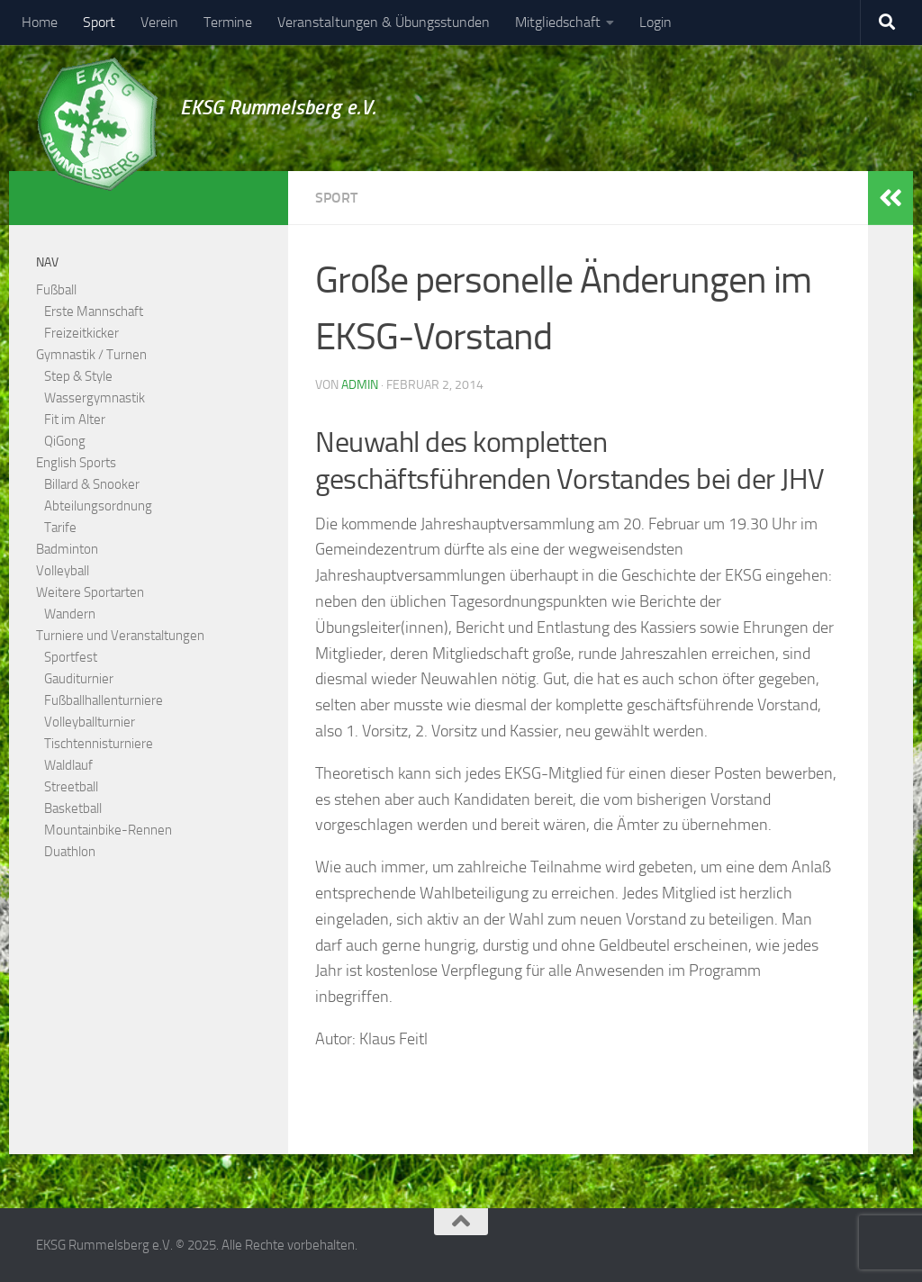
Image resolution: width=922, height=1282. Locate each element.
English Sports (76, 463)
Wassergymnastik (94, 398)
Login (655, 22)
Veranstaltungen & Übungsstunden (383, 22)
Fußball (56, 290)
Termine (227, 22)
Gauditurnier (78, 679)
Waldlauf (68, 765)
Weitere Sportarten (90, 592)
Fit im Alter (74, 419)
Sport (99, 22)
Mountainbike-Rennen (108, 830)
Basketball (73, 808)
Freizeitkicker (81, 333)
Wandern (69, 614)
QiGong (65, 441)
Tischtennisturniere (98, 744)
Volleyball (62, 571)
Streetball (71, 787)
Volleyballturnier (89, 722)
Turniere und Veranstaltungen (120, 635)
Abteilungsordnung (98, 506)
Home (40, 22)
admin (359, 385)
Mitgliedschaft (558, 22)
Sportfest (70, 657)
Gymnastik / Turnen (91, 355)
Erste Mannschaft (93, 311)
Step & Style (78, 376)
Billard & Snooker (92, 484)
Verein (159, 22)
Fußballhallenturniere (103, 700)
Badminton (67, 549)
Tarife (60, 527)
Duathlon (69, 852)
